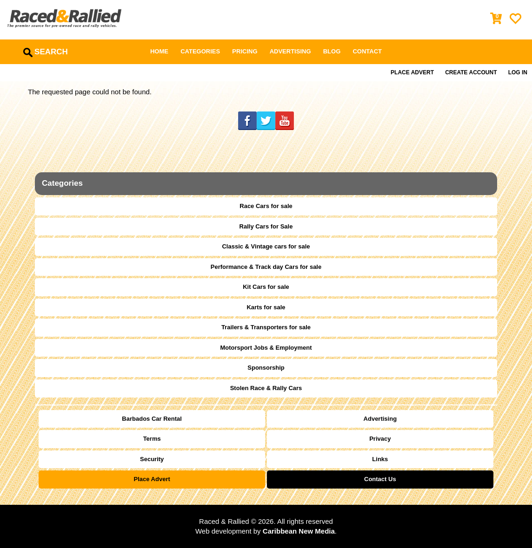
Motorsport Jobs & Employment (266, 347)
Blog (332, 51)
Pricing (244, 51)
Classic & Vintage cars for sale (266, 246)
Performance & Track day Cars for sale (266, 266)
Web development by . (266, 531)
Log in (517, 72)
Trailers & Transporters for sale (266, 327)
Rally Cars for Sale (266, 226)
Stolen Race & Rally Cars (266, 388)
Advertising (290, 51)
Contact (367, 51)
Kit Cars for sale (266, 286)
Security (152, 459)
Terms (152, 438)
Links (380, 459)
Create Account (471, 72)
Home (159, 51)
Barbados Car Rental (152, 418)
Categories (200, 51)
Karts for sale (265, 307)
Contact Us (380, 479)
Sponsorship (265, 367)
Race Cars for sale (265, 205)
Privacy (380, 438)
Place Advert (412, 72)
